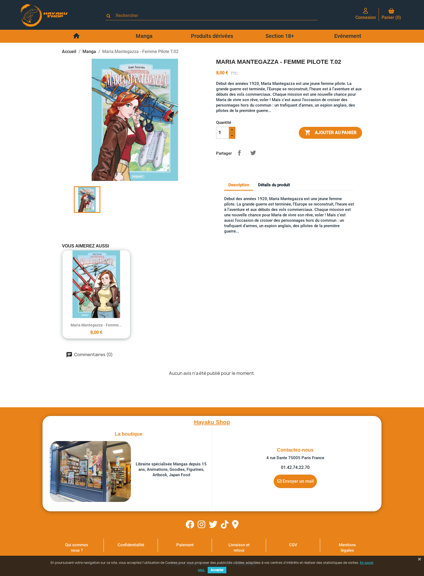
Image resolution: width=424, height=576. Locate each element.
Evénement (347, 36)
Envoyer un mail (295, 481)
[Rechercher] (214, 15)
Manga (144, 36)
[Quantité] (222, 133)
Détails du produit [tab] (274, 185)
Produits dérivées (212, 36)
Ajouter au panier (330, 132)
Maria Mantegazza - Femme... (96, 325)
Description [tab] (238, 185)
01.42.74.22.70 (295, 467)
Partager (239, 152)
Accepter (217, 570)
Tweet (253, 152)
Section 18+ (280, 36)
